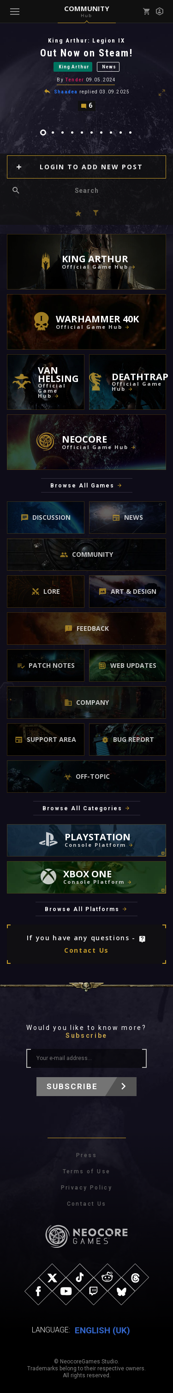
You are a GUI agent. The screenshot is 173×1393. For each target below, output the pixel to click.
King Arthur (74, 67)
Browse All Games (82, 485)
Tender (74, 79)
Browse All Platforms (82, 909)
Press (86, 1155)
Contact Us (86, 950)
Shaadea (66, 91)
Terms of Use (87, 1171)
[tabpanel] (86, 74)
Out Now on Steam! (86, 53)
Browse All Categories (82, 808)
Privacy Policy (87, 1187)
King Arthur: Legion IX (86, 40)
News (109, 67)
